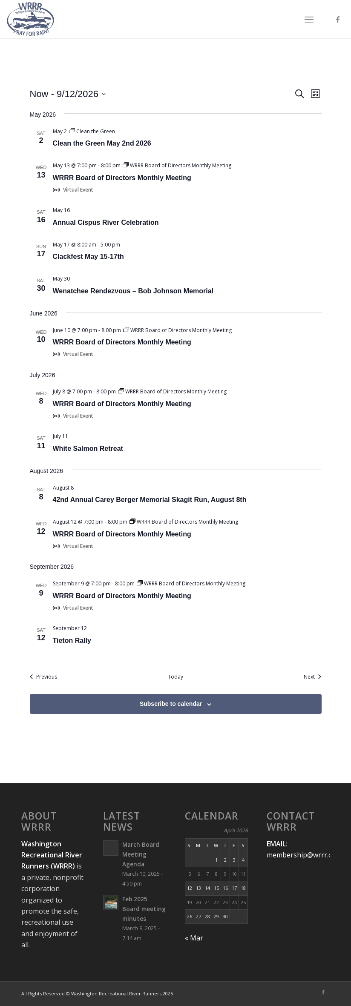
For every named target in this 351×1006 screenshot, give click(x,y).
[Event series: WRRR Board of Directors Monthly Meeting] (177, 165)
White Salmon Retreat (88, 448)
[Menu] (309, 19)
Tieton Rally (72, 640)
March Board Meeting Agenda (140, 854)
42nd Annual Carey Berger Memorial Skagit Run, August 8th (150, 499)
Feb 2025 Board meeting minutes (144, 909)
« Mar (194, 938)
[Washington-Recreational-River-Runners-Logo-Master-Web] (30, 19)
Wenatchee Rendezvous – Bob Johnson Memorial (133, 291)
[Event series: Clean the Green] (92, 131)
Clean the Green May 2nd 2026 (102, 143)
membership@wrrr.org (303, 855)
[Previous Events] (43, 677)
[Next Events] (312, 677)
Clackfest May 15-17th (88, 256)
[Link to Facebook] (337, 19)
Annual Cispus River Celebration (106, 222)
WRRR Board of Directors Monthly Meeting (122, 177)
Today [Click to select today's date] (175, 677)
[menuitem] (309, 19)
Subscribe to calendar (171, 703)
